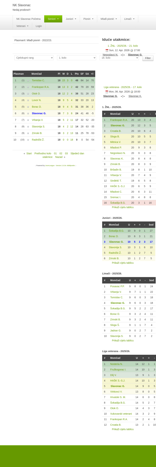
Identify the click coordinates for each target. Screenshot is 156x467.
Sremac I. (115, 197)
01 (55, 153)
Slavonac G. (118, 125)
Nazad (58, 157)
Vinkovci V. (116, 391)
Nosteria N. (116, 364)
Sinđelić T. (116, 180)
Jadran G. (115, 330)
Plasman (19, 73)
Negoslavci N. (118, 153)
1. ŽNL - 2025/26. (117, 45)
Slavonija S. (115, 247)
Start (29, 153)
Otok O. (114, 408)
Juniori (71, 18)
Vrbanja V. (116, 175)
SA (87, 73)
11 (71, 119)
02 (61, 153)
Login (39, 26)
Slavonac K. (117, 158)
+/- (92, 73)
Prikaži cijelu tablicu (123, 207)
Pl (59, 73)
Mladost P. (116, 147)
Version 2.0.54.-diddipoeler (65, 165)
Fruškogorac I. (118, 369)
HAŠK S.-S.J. (117, 186)
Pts (77, 73)
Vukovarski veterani (121, 413)
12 (63, 93)
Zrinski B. (115, 164)
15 (63, 80)
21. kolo (133, 45)
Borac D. (114, 236)
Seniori (53, 18)
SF (82, 73)
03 (66, 153)
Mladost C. (116, 191)
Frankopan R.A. (119, 119)
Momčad (37, 73)
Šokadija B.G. (118, 202)
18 (71, 139)
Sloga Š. (115, 325)
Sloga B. (115, 136)
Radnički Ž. (115, 252)
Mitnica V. (115, 142)
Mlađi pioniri (109, 18)
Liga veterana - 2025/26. (117, 87)
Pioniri (88, 18)
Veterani (22, 26)
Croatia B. (115, 131)
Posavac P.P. (117, 286)
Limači (129, 18)
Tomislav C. (116, 297)
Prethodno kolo (42, 153)
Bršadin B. (116, 169)
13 (63, 87)
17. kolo (137, 87)
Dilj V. (113, 375)
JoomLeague (49, 165)
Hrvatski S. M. (118, 397)
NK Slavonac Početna (28, 18)
